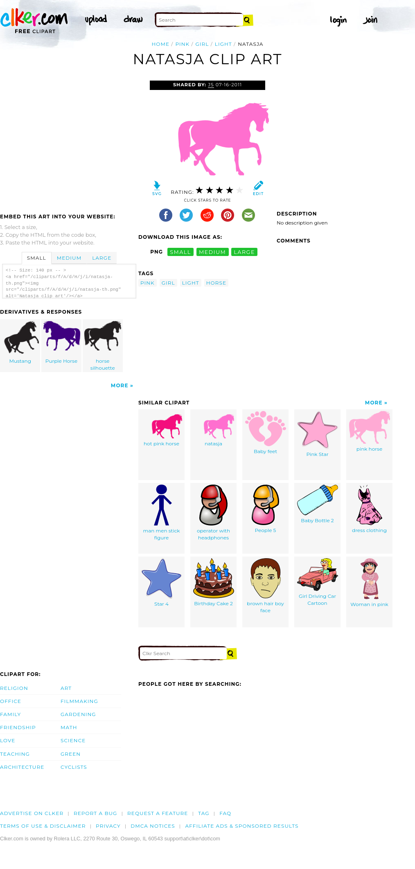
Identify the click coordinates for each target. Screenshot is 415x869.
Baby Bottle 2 (317, 504)
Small (36, 258)
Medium (69, 258)
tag (203, 813)
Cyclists (74, 767)
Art (66, 688)
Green (71, 754)
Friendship (18, 727)
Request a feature (157, 813)
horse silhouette (102, 346)
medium (212, 252)
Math (69, 727)
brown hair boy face (265, 585)
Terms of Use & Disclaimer (43, 826)
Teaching (15, 754)
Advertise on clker (31, 813)
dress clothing (369, 509)
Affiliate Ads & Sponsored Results (241, 826)
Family (10, 714)
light (223, 44)
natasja (213, 429)
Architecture (22, 767)
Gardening (78, 714)
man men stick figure (161, 513)
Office (10, 701)
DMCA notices (153, 826)
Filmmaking (79, 701)
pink (182, 44)
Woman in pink (369, 582)
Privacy (108, 826)
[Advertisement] (69, 142)
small (180, 252)
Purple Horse (61, 342)
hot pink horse (161, 429)
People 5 (265, 509)
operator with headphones (213, 513)
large (244, 252)
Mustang (20, 342)
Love (7, 740)
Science (73, 740)
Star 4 (161, 582)
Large (101, 258)
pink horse (369, 431)
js (211, 85)
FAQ (225, 813)
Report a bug (95, 813)
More (120, 385)
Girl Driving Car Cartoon (317, 582)
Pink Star (317, 434)
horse (216, 283)
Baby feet (265, 432)
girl (202, 44)
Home (160, 44)
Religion (14, 688)
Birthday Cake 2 (213, 582)
